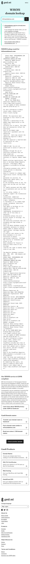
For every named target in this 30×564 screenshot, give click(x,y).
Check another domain (15, 441)
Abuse (3, 551)
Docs (2, 546)
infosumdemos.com (10, 25)
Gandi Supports (5, 517)
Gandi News (4, 521)
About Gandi (4, 515)
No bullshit (4, 519)
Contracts (4, 553)
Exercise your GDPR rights (8, 555)
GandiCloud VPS (5, 536)
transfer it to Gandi (13, 31)
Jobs (2, 523)
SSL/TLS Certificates (6, 532)
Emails (2, 530)
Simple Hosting (5, 534)
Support (3, 544)
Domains (3, 529)
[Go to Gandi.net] (6, 2)
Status (3, 542)
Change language (6, 503)
